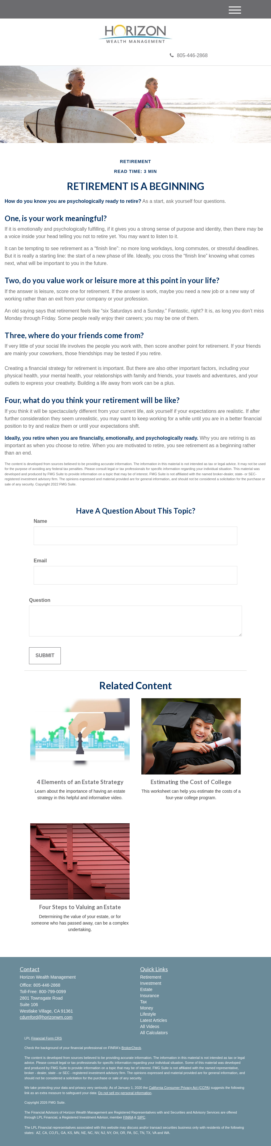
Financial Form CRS (46, 1038)
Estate (146, 989)
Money (146, 1007)
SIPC (141, 1117)
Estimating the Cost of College (191, 782)
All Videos (149, 1026)
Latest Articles (153, 1020)
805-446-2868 (189, 55)
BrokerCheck (131, 1048)
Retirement (150, 977)
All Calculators (154, 1032)
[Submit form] (45, 655)
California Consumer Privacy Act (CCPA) (179, 1087)
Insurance (149, 995)
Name (40, 521)
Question (39, 600)
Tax (143, 1001)
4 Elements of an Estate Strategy (80, 782)
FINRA (128, 1117)
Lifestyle (148, 1014)
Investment (150, 983)
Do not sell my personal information (124, 1093)
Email (40, 560)
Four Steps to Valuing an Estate (80, 907)
